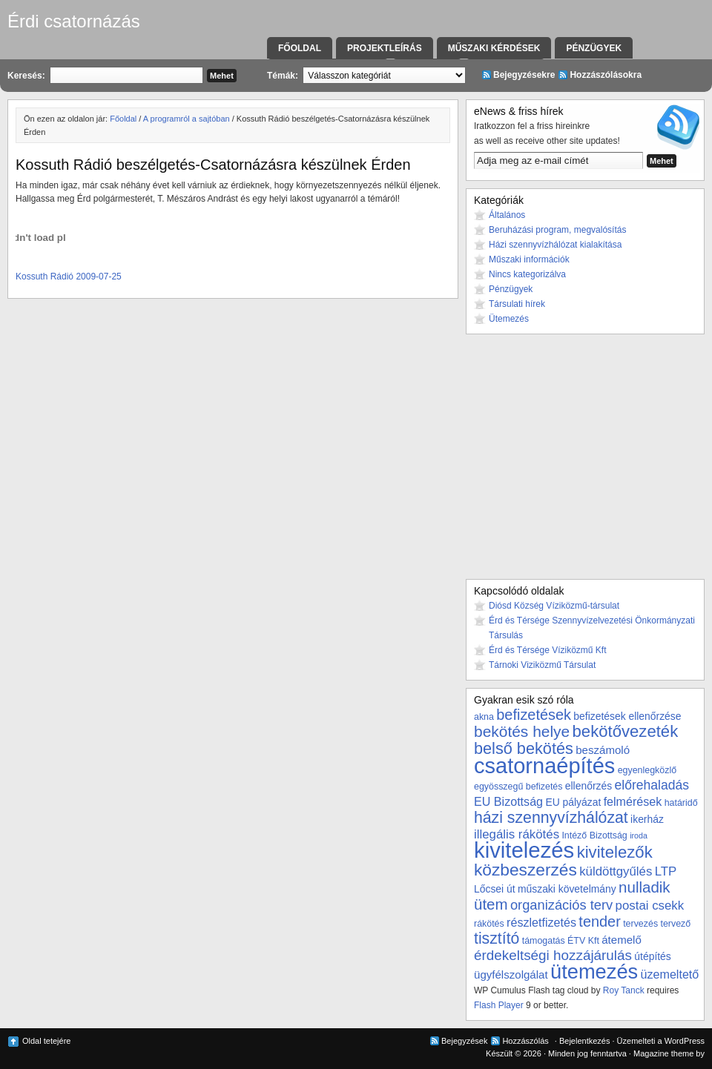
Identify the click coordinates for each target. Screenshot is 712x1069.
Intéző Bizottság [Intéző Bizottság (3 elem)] (594, 835)
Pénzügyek (594, 48)
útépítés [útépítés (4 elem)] (652, 956)
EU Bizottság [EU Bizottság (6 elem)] (508, 801)
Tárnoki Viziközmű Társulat (542, 665)
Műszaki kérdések (494, 48)
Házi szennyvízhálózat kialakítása (555, 244)
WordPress (685, 1040)
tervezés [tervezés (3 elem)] (640, 924)
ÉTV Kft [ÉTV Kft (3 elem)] (583, 941)
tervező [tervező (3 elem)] (675, 924)
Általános (507, 215)
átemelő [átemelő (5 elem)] (621, 939)
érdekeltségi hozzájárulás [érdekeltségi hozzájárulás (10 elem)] (553, 955)
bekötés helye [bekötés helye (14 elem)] (522, 731)
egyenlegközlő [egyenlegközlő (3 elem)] (647, 770)
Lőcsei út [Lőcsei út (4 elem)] (494, 889)
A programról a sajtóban (186, 118)
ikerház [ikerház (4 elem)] (647, 819)
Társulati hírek (517, 304)
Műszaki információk (529, 259)
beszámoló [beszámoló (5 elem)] (603, 750)
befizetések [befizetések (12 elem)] (533, 714)
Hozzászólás (525, 1040)
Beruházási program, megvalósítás (557, 230)
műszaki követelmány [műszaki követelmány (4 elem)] (567, 889)
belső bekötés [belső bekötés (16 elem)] (523, 748)
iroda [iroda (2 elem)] (638, 835)
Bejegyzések (464, 1040)
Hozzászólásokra (606, 75)
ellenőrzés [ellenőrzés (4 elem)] (588, 786)
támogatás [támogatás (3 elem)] (543, 941)
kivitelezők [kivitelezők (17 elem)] (615, 852)
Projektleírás (384, 48)
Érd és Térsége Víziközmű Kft (548, 650)
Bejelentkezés (584, 1040)
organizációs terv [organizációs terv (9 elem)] (561, 905)
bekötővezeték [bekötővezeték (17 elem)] (626, 731)
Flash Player (499, 1005)
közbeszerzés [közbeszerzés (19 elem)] (525, 869)
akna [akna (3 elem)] (484, 717)
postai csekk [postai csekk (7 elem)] (650, 905)
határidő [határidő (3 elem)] (681, 803)
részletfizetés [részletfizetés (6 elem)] (541, 922)
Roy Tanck (624, 990)
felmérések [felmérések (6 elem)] (633, 801)
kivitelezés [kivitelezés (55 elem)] (524, 850)
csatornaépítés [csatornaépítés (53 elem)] (544, 766)
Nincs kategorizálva (527, 274)
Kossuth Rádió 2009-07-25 (69, 276)
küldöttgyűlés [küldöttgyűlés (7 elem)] (615, 871)
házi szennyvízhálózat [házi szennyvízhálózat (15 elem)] (551, 818)
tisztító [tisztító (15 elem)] (496, 938)
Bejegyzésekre (524, 75)
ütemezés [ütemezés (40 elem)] (594, 971)
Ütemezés (509, 319)
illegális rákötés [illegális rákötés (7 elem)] (516, 834)
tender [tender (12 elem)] (599, 921)
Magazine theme (663, 1053)
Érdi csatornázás (73, 21)
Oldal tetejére (46, 1040)
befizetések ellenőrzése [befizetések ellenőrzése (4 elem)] (627, 716)
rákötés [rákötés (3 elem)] (489, 924)
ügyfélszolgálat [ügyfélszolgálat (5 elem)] (511, 974)
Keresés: (26, 75)
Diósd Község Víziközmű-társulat (554, 605)
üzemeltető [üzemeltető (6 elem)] (670, 974)
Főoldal (299, 48)
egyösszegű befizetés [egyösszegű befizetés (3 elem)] (518, 786)
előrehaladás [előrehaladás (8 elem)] (651, 785)
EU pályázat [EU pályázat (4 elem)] (573, 802)
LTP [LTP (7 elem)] (666, 871)
